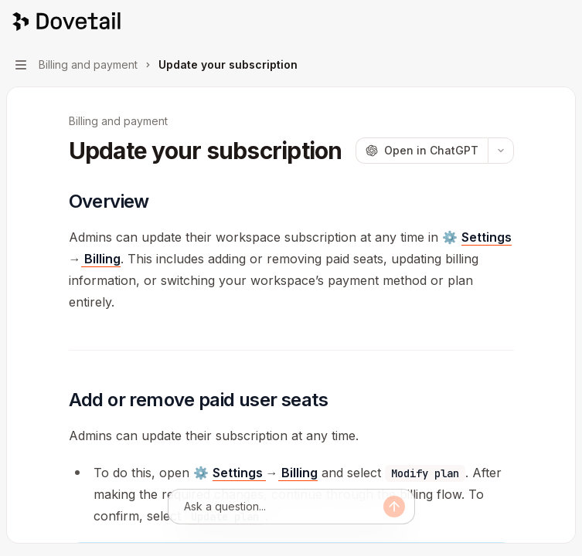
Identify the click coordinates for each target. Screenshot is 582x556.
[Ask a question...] (283, 507)
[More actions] (562, 21)
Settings (486, 237)
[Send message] (394, 506)
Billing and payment (118, 120)
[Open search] (532, 21)
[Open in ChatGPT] (422, 150)
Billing (101, 258)
